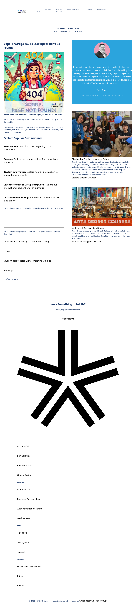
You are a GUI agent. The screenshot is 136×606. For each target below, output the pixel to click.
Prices (20, 576)
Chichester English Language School (91, 159)
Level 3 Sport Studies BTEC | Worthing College (27, 260)
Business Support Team (29, 499)
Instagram (23, 542)
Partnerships (23, 455)
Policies (21, 585)
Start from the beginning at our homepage (28, 148)
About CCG (23, 446)
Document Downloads (29, 566)
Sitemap (8, 270)
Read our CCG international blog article (31, 199)
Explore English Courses (84, 177)
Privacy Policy (24, 465)
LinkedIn (22, 551)
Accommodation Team (29, 508)
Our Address (23, 489)
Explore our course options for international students (31, 161)
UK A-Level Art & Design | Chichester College (27, 241)
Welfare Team (24, 518)
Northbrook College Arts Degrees (89, 228)
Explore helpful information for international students (31, 173)
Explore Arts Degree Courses (86, 241)
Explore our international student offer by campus (30, 186)
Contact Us (68, 318)
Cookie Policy (24, 475)
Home (7, 251)
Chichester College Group (93, 600)
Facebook (23, 532)
